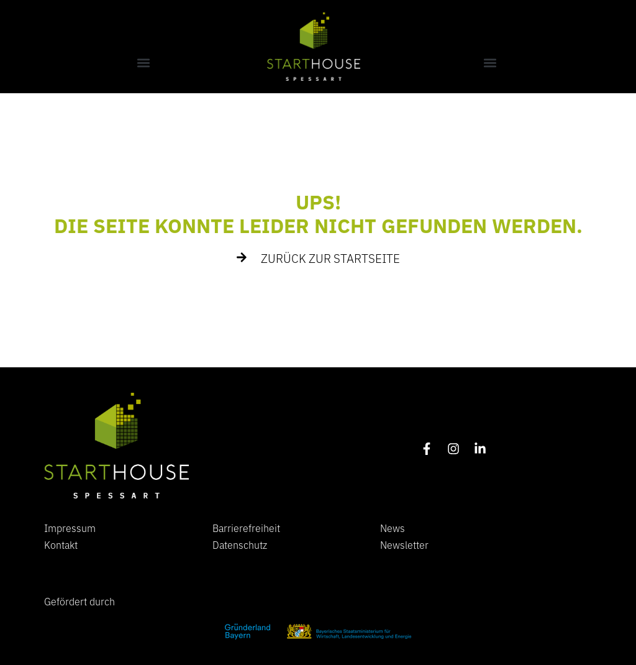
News (392, 527)
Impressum (70, 527)
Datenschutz (239, 544)
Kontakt (61, 544)
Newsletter (404, 544)
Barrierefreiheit (246, 527)
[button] (143, 62)
